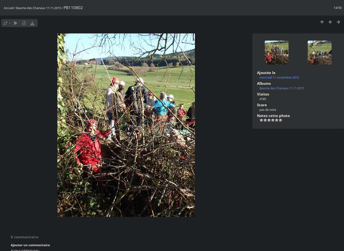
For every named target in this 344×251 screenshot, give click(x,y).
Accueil (9, 8)
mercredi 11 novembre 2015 (279, 77)
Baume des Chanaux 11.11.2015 (38, 8)
